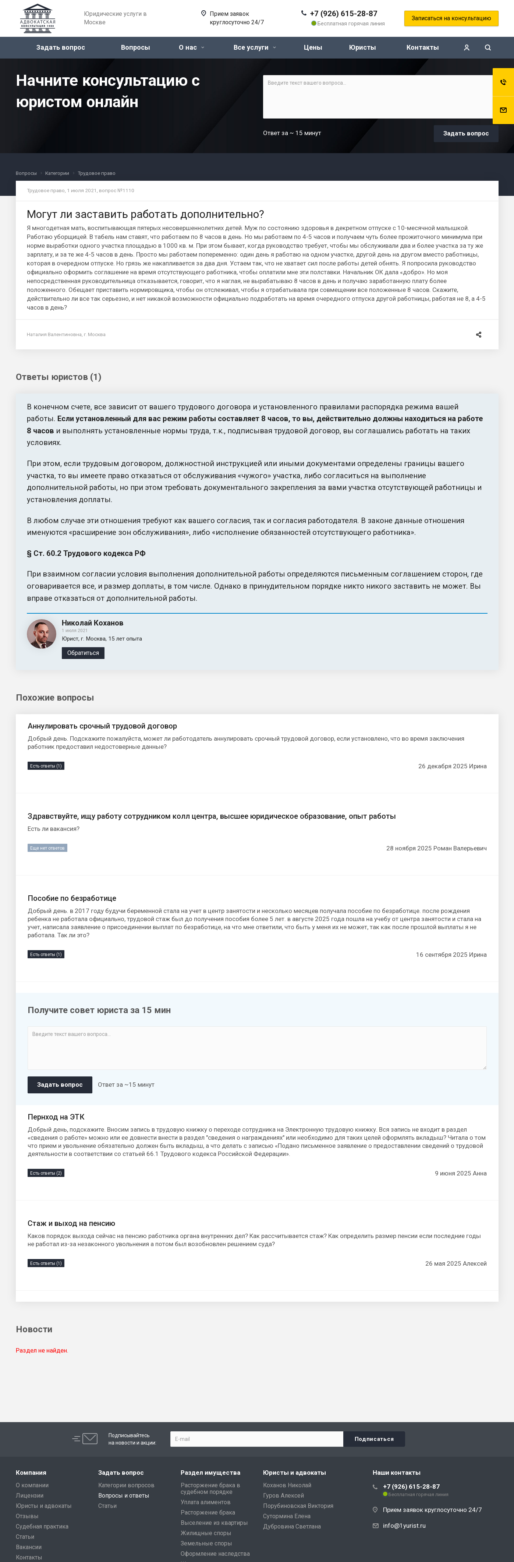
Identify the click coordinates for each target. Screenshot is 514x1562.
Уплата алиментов (206, 1502)
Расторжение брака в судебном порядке (210, 1488)
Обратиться (83, 652)
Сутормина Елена (287, 1516)
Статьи (25, 1536)
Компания (31, 1472)
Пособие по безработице (72, 898)
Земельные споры (206, 1543)
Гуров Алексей (283, 1495)
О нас (191, 47)
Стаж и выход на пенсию (71, 1223)
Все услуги (255, 47)
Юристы (362, 47)
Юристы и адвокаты (44, 1505)
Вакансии (29, 1547)
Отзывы (27, 1516)
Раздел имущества (210, 1472)
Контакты (423, 47)
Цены (313, 47)
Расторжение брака (208, 1512)
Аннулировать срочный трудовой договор (102, 726)
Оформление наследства (215, 1553)
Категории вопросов (126, 1485)
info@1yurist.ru (404, 1525)
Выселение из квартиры (214, 1522)
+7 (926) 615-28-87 (343, 13)
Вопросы (135, 47)
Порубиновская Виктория (298, 1505)
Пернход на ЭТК (56, 1117)
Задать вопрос (60, 47)
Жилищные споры (206, 1533)
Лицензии (29, 1495)
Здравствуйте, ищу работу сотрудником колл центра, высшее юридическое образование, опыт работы (212, 816)
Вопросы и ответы (123, 1495)
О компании (32, 1485)
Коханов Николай (287, 1485)
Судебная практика (42, 1526)
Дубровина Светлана (292, 1526)
